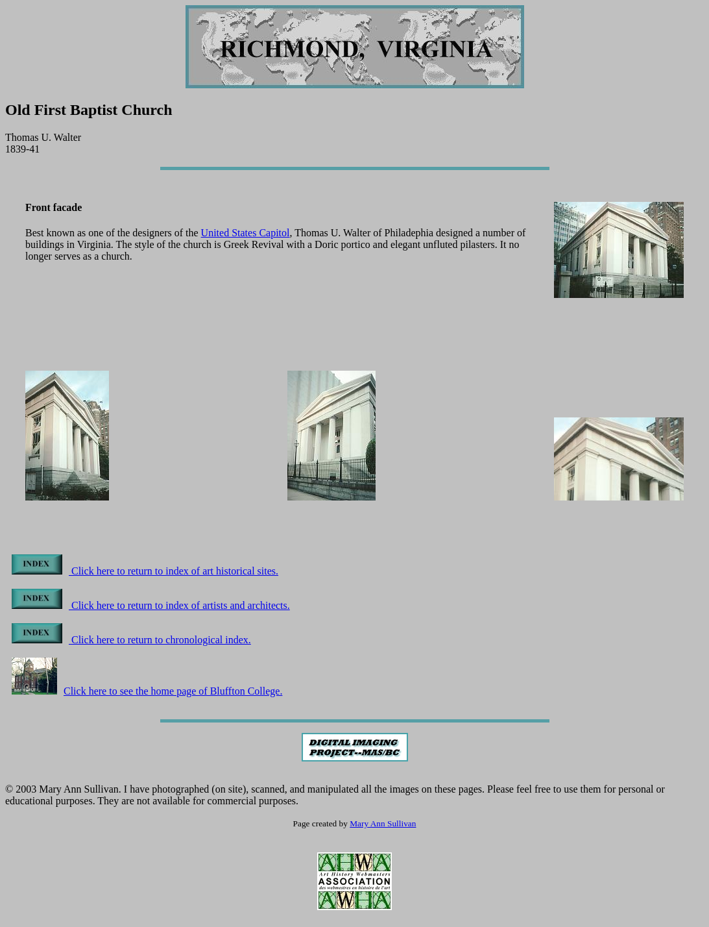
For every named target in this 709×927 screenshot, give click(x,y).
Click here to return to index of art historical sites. (145, 570)
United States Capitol (245, 232)
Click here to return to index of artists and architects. (151, 605)
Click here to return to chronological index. (131, 639)
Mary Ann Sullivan (383, 823)
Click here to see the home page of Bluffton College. (147, 691)
